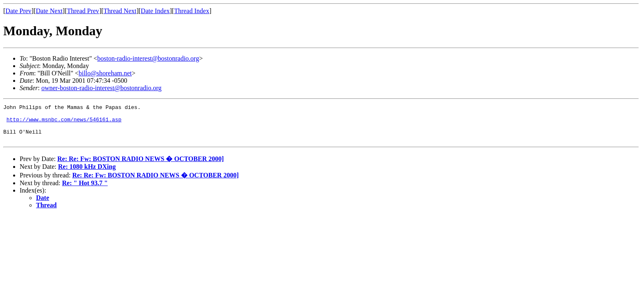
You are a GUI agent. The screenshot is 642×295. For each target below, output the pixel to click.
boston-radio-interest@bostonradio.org (148, 58)
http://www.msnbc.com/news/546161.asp (64, 123)
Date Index (155, 10)
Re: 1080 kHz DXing (87, 173)
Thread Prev (83, 10)
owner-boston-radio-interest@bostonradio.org (101, 87)
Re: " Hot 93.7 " (85, 190)
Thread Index (191, 10)
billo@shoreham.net (105, 73)
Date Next (49, 10)
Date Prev (18, 10)
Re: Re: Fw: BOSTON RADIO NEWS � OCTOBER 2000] (140, 166)
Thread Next (120, 10)
